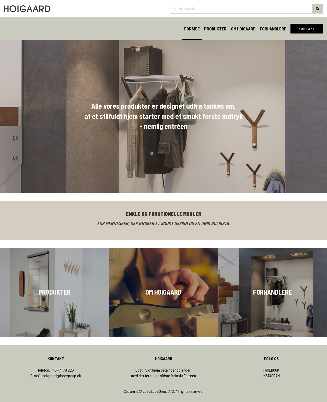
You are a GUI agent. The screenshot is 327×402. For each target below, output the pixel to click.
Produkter (215, 28)
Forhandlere (273, 28)
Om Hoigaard (243, 28)
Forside (192, 28)
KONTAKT (306, 28)
